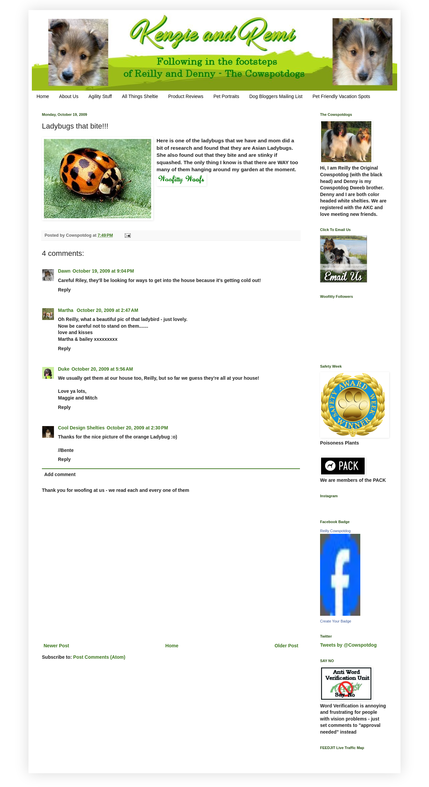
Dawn (64, 271)
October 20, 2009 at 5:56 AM (102, 369)
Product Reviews (185, 96)
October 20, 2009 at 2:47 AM (107, 310)
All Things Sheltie (140, 96)
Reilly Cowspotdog (335, 531)
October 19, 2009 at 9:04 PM (103, 271)
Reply (64, 289)
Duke (63, 369)
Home (43, 96)
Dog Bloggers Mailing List (276, 96)
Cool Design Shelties (81, 427)
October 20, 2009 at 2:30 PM (137, 427)
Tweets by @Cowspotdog (348, 645)
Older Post (286, 645)
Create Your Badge (335, 621)
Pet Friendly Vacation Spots (341, 96)
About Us (68, 96)
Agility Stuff (100, 96)
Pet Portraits (226, 96)
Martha (66, 310)
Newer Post (56, 645)
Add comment (59, 474)
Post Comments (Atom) (99, 657)
